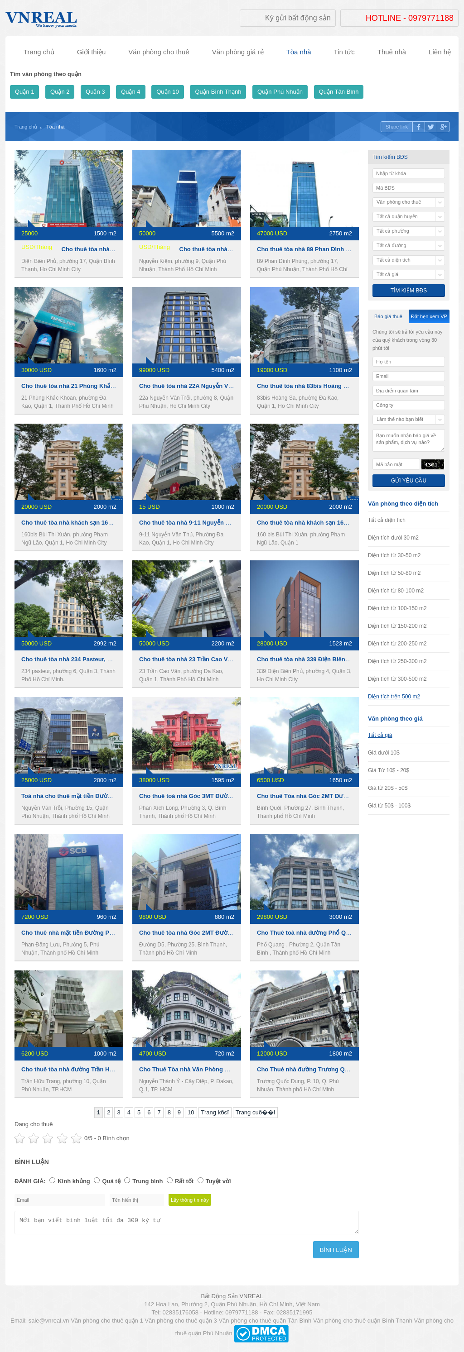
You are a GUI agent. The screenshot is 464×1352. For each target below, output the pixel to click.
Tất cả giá (380, 735)
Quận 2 (59, 91)
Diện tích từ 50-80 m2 (394, 573)
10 (191, 1112)
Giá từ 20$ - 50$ (387, 788)
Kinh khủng (74, 1181)
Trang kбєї (215, 1112)
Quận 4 (130, 91)
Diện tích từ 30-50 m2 (394, 555)
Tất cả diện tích (387, 520)
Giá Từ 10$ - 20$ (388, 770)
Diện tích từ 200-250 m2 (397, 643)
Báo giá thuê (388, 316)
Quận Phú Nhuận (280, 91)
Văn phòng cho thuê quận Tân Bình (264, 1323)
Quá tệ (111, 1181)
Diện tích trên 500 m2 (394, 696)
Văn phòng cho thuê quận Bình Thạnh (362, 1323)
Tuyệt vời (218, 1181)
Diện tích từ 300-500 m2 (397, 679)
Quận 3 (95, 91)
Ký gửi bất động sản (298, 18)
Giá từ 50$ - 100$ (389, 806)
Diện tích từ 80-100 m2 (396, 591)
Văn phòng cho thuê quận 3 (181, 1323)
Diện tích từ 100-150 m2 (397, 608)
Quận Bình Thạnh (218, 91)
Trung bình (147, 1181)
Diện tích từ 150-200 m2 (397, 626)
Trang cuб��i (255, 1112)
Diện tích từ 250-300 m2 (397, 661)
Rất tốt (184, 1181)
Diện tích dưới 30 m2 (393, 538)
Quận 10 (167, 91)
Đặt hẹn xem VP (429, 316)
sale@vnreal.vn (49, 1323)
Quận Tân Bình (339, 91)
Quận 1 (24, 91)
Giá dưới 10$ (384, 753)
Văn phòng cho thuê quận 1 (107, 1323)
